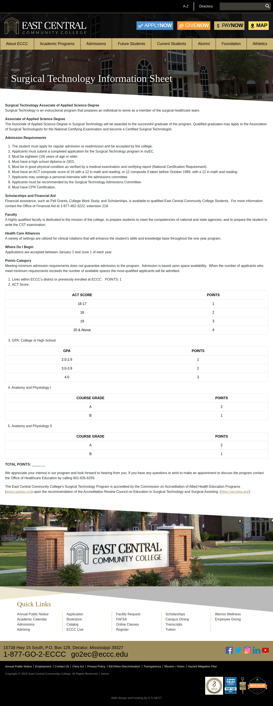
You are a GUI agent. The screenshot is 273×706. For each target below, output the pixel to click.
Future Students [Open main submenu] (131, 44)
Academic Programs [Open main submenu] (57, 44)
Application (75, 614)
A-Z (186, 6)
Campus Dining (177, 619)
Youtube (265, 650)
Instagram (247, 650)
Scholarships (175, 614)
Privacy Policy (96, 666)
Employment (43, 666)
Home (15, 70)
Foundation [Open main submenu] (231, 44)
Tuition (171, 629)
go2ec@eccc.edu (99, 654)
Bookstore (74, 619)
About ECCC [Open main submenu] (17, 44)
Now (158, 25)
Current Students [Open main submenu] (171, 44)
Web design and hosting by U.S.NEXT (136, 698)
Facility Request (128, 614)
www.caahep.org (18, 491)
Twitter (238, 650)
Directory (206, 6)
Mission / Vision (174, 666)
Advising (23, 629)
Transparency (152, 666)
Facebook (229, 650)
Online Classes (127, 624)
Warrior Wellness (228, 614)
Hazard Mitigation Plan (202, 666)
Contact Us (62, 666)
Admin (105, 673)
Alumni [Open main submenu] (204, 44)
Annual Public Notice (33, 614)
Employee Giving (228, 619)
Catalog (72, 624)
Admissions (26, 624)
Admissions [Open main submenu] (96, 44)
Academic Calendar (32, 619)
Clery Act (78, 666)
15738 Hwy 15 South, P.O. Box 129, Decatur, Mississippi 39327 (63, 647)
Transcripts (174, 624)
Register (122, 629)
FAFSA (121, 619)
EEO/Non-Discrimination (124, 666)
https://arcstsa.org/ (235, 491)
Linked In (257, 650)
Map (261, 25)
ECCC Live (75, 629)
